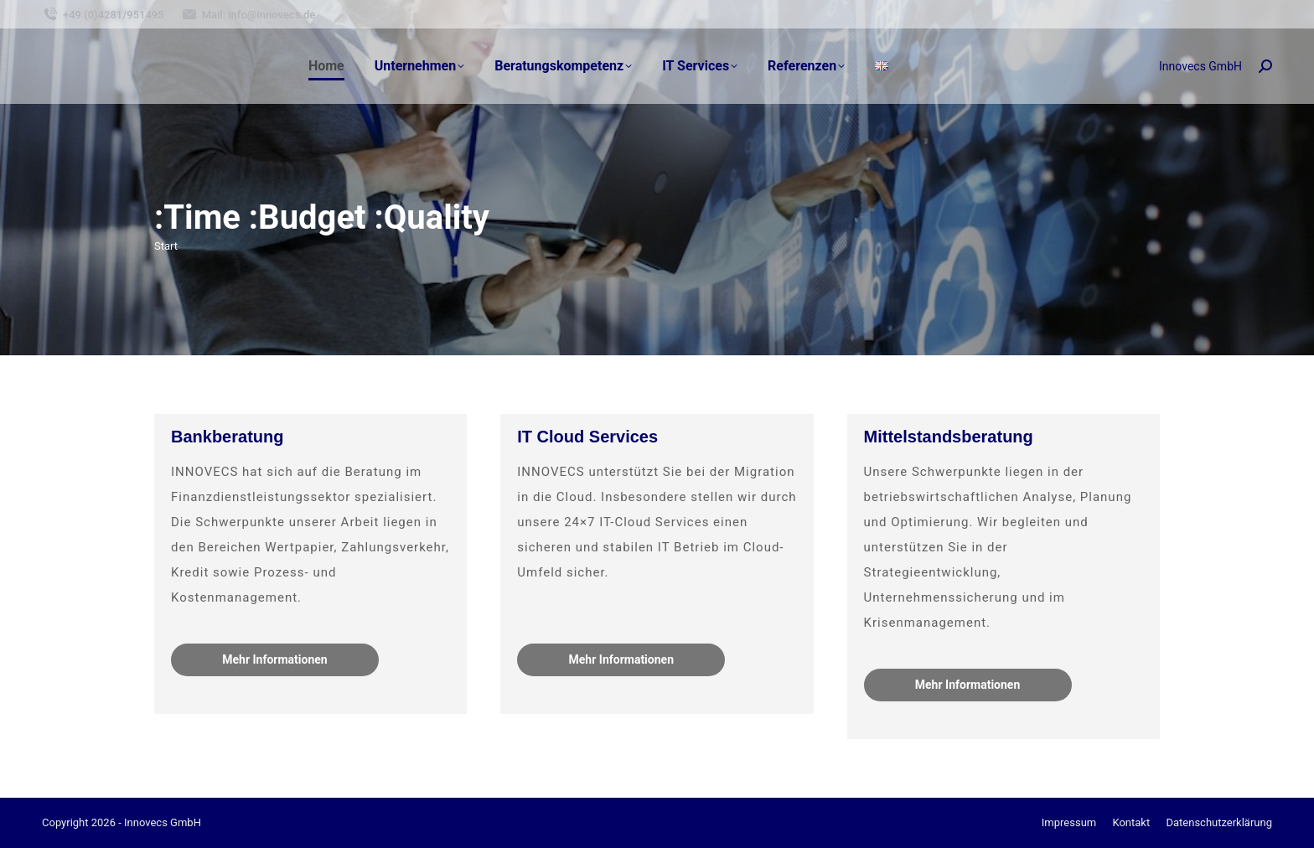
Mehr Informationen (274, 659)
